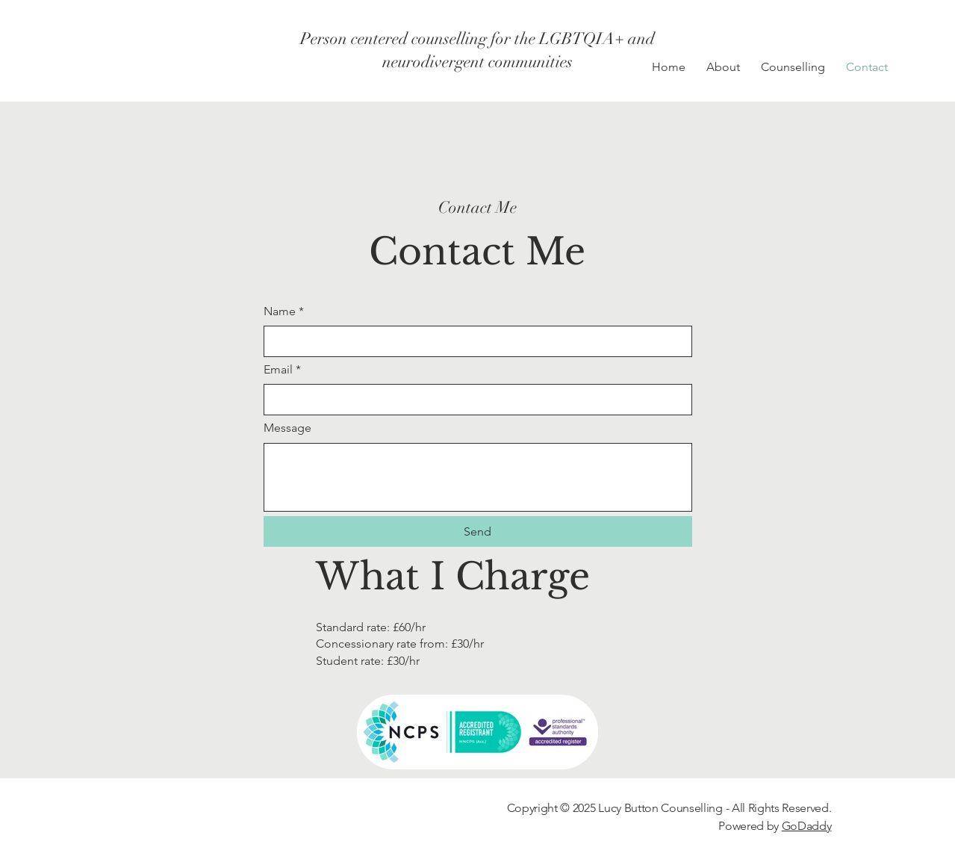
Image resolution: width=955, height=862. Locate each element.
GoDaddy (807, 826)
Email (282, 370)
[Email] (473, 400)
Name (284, 311)
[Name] (473, 341)
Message (287, 428)
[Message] (477, 477)
